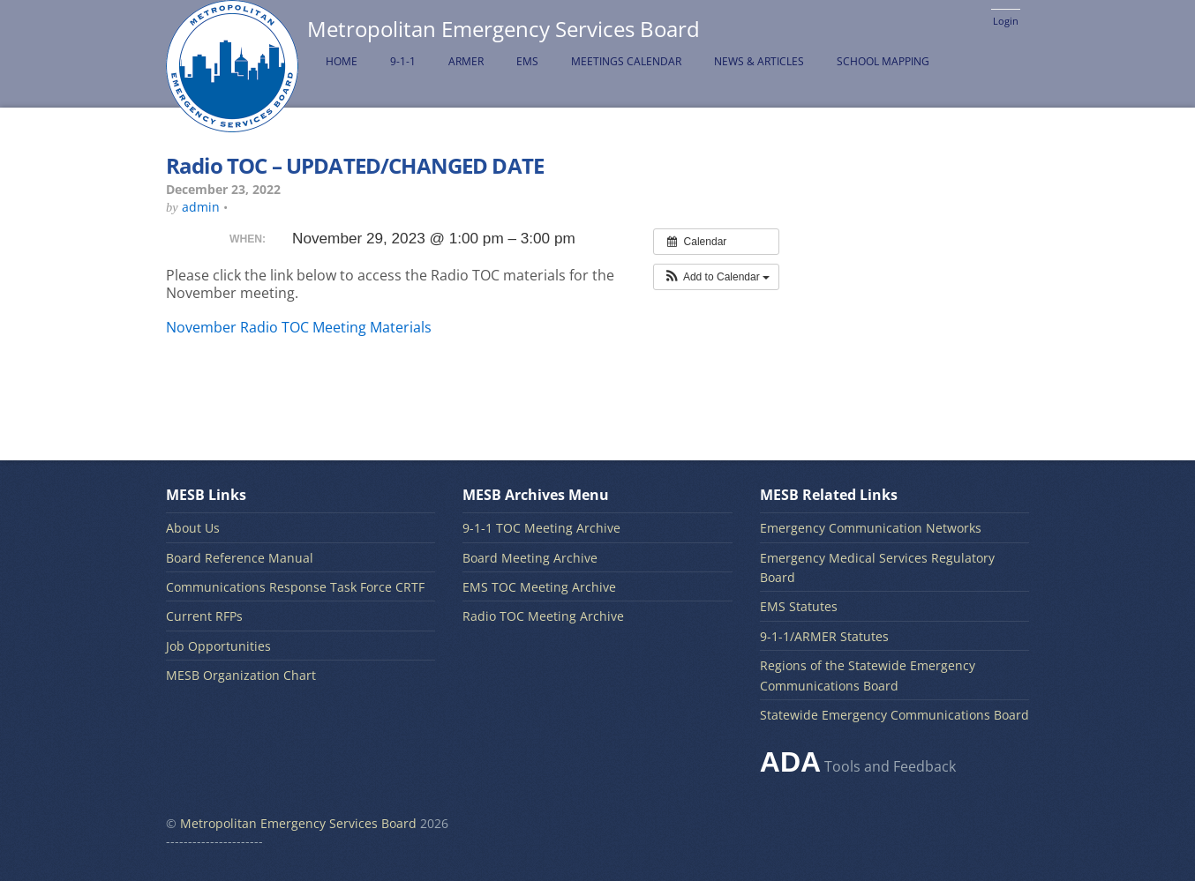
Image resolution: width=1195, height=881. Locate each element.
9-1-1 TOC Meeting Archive (541, 527)
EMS (527, 61)
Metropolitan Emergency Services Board (298, 823)
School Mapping (883, 61)
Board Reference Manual (239, 557)
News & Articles (759, 61)
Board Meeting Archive (530, 557)
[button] (716, 277)
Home (341, 61)
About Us (193, 527)
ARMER (466, 61)
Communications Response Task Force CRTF (295, 587)
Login (1005, 20)
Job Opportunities (218, 646)
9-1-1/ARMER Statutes (824, 636)
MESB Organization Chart (241, 675)
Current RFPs (204, 616)
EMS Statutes (799, 606)
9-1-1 (403, 61)
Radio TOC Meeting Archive (543, 616)
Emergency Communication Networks (870, 527)
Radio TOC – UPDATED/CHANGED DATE (355, 165)
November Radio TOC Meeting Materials (299, 327)
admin (201, 206)
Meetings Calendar (626, 61)
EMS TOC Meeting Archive (539, 587)
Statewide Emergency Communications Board (894, 714)
